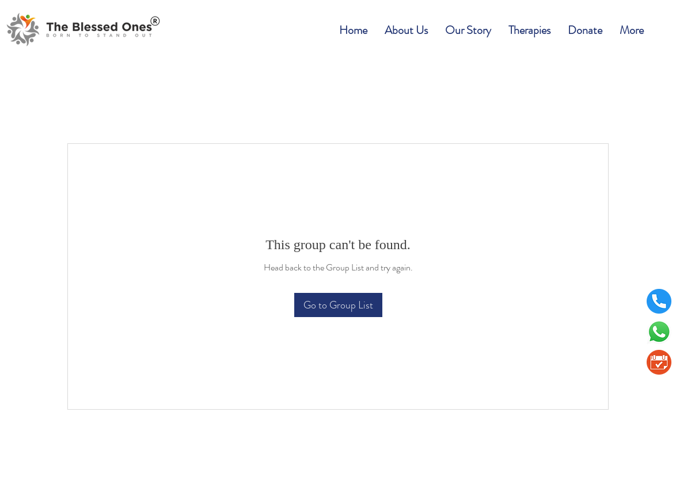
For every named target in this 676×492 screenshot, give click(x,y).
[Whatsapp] (659, 331)
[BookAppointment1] (659, 362)
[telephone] (659, 301)
